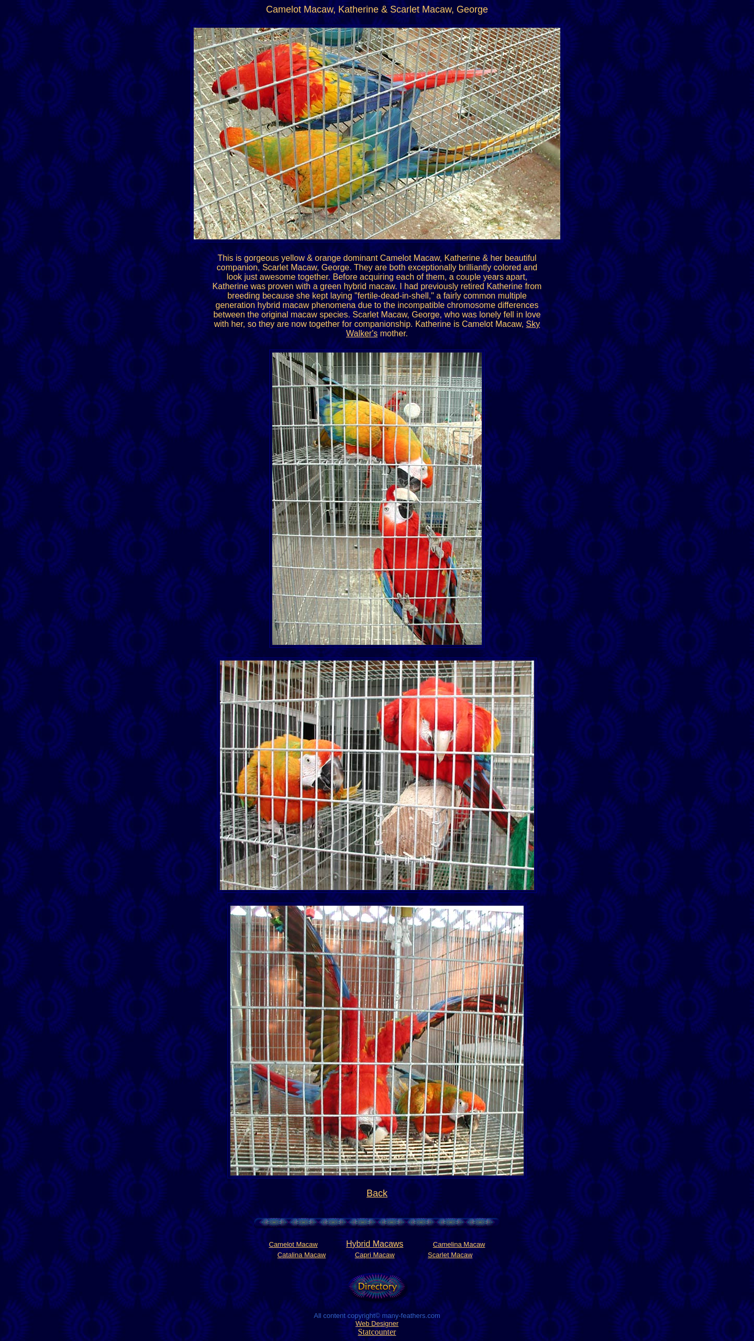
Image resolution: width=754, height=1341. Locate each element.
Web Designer (377, 1323)
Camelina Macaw (459, 1244)
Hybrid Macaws (374, 1243)
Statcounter (377, 1331)
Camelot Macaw (293, 1244)
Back (377, 1193)
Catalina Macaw (302, 1255)
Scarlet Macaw (450, 1255)
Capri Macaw (375, 1255)
